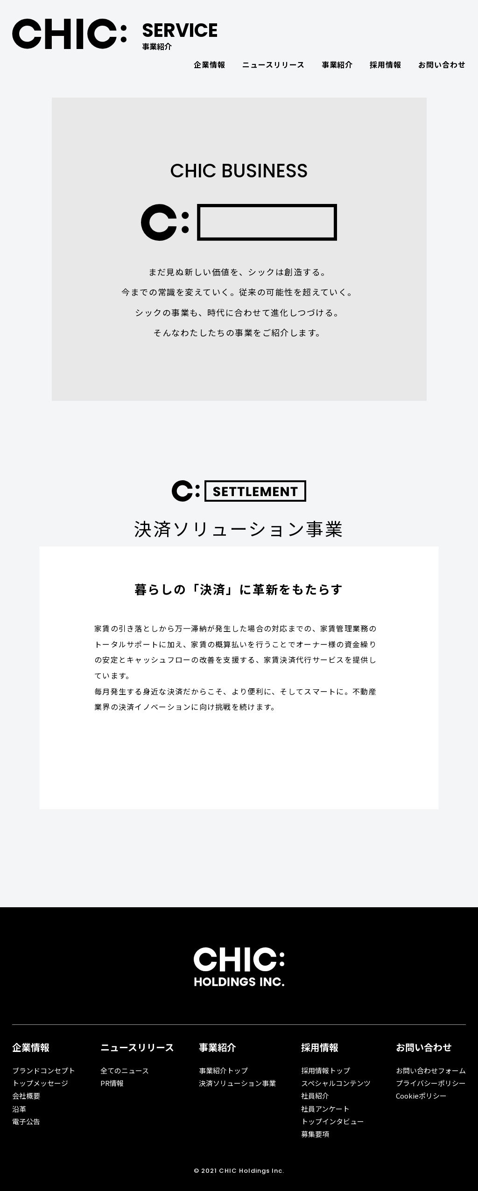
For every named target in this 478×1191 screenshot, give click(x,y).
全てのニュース (124, 1070)
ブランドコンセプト (43, 1070)
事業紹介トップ (223, 1070)
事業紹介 (337, 64)
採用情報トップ (325, 1070)
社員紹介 (315, 1095)
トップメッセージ (40, 1083)
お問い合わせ (442, 64)
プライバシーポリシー (431, 1083)
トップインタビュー (332, 1121)
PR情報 (112, 1083)
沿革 (19, 1109)
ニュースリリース (273, 64)
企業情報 (209, 64)
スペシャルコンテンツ (336, 1083)
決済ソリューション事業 (237, 1083)
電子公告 (26, 1121)
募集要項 (315, 1134)
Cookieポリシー (421, 1095)
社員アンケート (325, 1109)
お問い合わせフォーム (431, 1070)
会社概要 (26, 1095)
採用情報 (385, 64)
